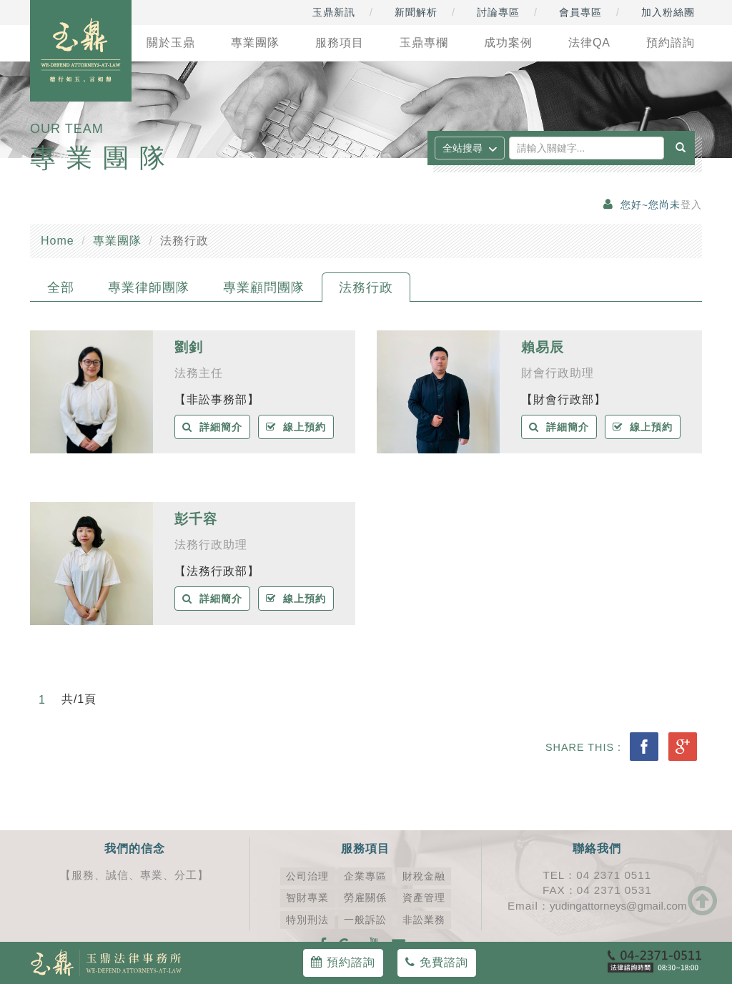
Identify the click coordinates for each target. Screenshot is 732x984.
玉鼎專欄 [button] (424, 42)
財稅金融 (423, 876)
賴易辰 (542, 347)
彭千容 (195, 518)
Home (57, 241)
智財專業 (307, 897)
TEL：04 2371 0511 (597, 875)
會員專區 (580, 12)
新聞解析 (416, 12)
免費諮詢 (436, 962)
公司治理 (307, 876)
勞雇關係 (365, 897)
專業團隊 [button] (255, 42)
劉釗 (188, 347)
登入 (691, 205)
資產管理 (423, 897)
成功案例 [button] (508, 42)
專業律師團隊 (148, 287)
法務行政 (366, 287)
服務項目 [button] (339, 42)
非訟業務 (423, 920)
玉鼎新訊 (333, 12)
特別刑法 (307, 920)
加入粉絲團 (668, 12)
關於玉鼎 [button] (171, 42)
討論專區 (498, 12)
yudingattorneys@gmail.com (618, 906)
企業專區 (365, 876)
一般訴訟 (365, 920)
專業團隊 (117, 241)
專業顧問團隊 (264, 287)
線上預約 (296, 427)
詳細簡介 (212, 427)
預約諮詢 (343, 962)
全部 (60, 287)
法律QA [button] (589, 42)
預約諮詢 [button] (670, 42)
